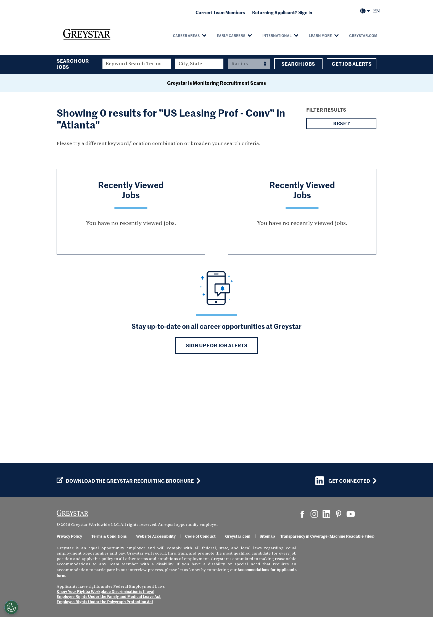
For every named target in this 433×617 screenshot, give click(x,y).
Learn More (320, 35)
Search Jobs (298, 63)
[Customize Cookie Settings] (11, 607)
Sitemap (267, 536)
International (277, 35)
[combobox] (199, 63)
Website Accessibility (156, 536)
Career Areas (186, 35)
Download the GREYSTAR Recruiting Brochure (125, 481)
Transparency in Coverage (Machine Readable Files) (327, 536)
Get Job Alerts (351, 63)
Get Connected (342, 480)
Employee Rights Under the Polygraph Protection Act (105, 601)
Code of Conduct (200, 536)
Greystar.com (363, 35)
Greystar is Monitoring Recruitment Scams (216, 172)
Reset (341, 212)
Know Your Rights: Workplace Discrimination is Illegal (105, 591)
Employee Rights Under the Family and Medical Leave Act (109, 596)
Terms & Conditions (109, 536)
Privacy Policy (69, 536)
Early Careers (231, 35)
